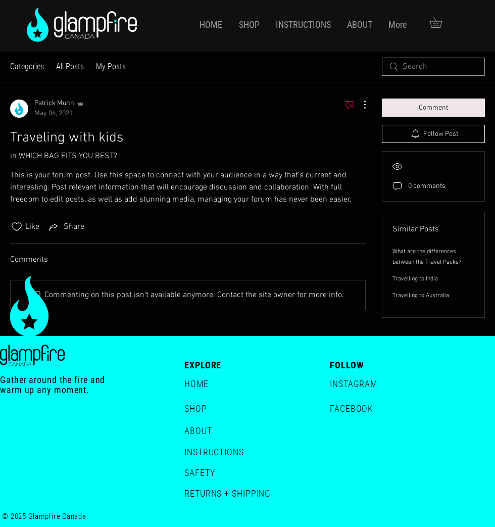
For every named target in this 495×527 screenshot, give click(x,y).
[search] (433, 67)
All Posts (70, 66)
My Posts (111, 66)
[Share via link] (65, 227)
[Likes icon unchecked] (16, 227)
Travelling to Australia (420, 295)
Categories (27, 66)
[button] (441, 22)
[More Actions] (360, 105)
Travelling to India (415, 278)
